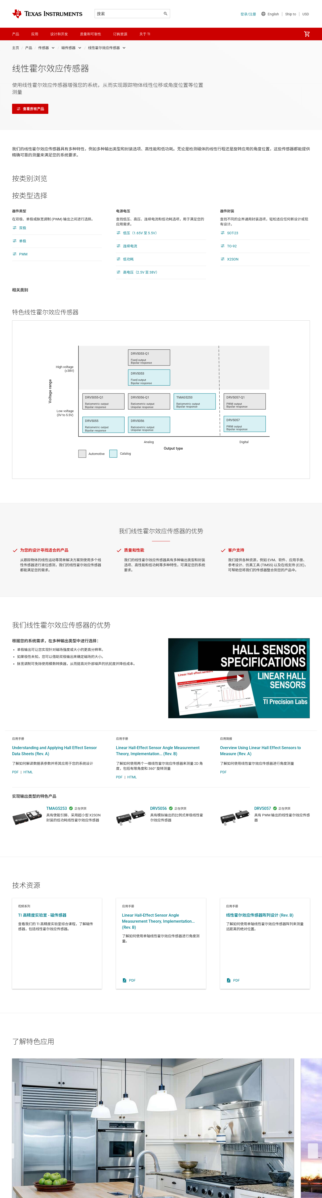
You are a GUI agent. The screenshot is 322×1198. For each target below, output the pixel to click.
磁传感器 (68, 48)
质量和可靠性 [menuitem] (90, 34)
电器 (57, 1122)
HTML (28, 788)
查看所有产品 (30, 109)
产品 (28, 48)
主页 (15, 48)
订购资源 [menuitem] (120, 34)
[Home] (47, 13)
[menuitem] (307, 34)
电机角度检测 (265, 1122)
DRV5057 (262, 824)
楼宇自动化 (161, 1122)
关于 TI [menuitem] (144, 34)
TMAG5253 (56, 824)
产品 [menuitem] (15, 34)
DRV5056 (158, 824)
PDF (15, 788)
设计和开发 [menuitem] (59, 34)
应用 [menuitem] (34, 34)
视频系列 (57, 960)
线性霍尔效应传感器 (104, 48)
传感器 (43, 48)
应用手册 (161, 960)
